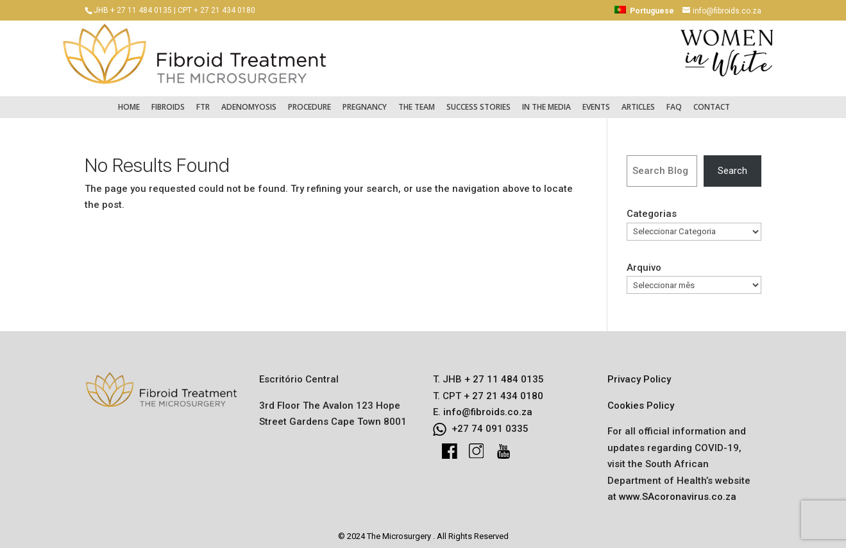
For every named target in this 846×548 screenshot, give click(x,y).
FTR (203, 100)
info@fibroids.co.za (487, 406)
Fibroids (168, 100)
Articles (638, 100)
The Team (416, 100)
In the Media (546, 100)
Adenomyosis (248, 100)
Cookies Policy (640, 399)
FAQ (674, 100)
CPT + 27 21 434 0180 (216, 10)
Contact (711, 100)
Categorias (652, 208)
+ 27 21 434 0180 (502, 389)
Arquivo (644, 261)
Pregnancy (365, 100)
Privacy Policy (639, 373)
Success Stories (478, 100)
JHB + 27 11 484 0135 (133, 10)
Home (129, 100)
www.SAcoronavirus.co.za (677, 491)
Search (732, 164)
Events (596, 100)
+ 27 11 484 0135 (503, 373)
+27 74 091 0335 (490, 422)
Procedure (309, 100)
